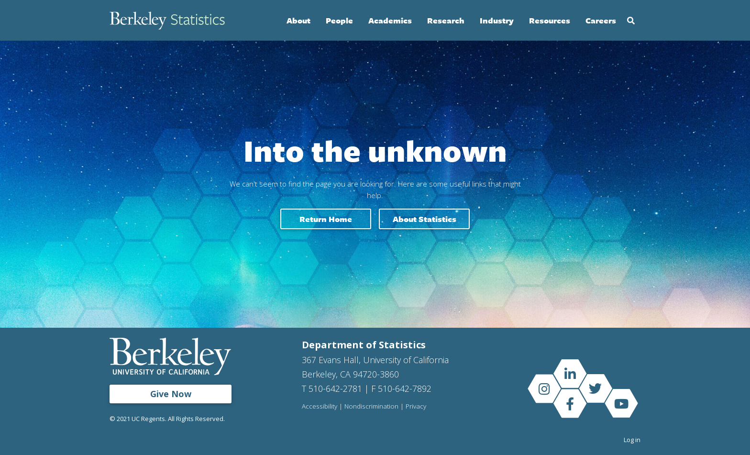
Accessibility (319, 406)
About (298, 20)
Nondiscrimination (371, 406)
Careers (600, 20)
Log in (632, 439)
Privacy (416, 406)
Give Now (170, 394)
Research (445, 20)
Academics (390, 20)
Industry (497, 20)
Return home (325, 219)
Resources (549, 20)
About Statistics (424, 219)
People (339, 20)
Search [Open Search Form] (631, 20)
